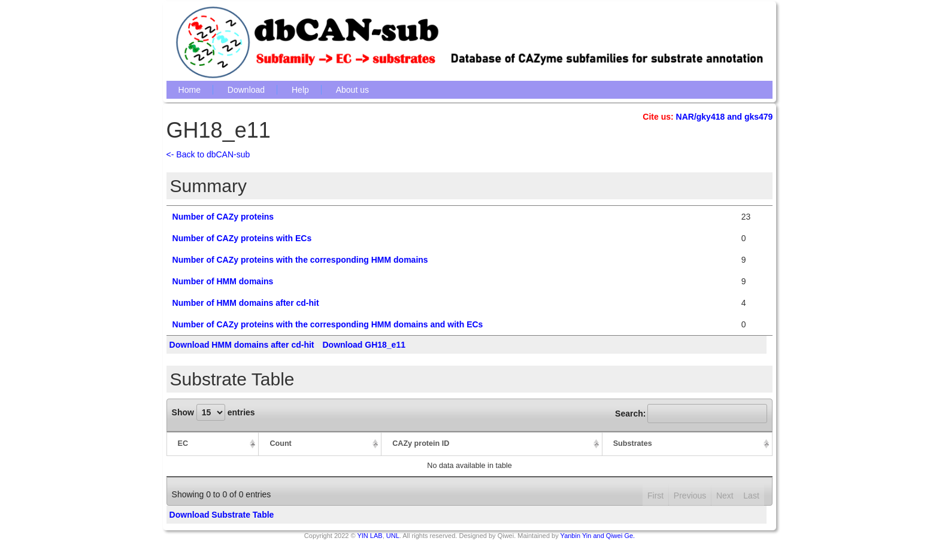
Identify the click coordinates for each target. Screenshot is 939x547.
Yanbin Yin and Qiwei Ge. (598, 535)
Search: (691, 413)
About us (352, 90)
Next (725, 495)
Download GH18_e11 (363, 345)
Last (751, 495)
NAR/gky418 (700, 116)
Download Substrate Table (221, 514)
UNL (392, 535)
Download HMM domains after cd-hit (241, 345)
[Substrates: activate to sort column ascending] (687, 444)
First (655, 495)
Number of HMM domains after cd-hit (245, 303)
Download (246, 90)
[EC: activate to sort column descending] (212, 444)
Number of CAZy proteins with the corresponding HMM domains (300, 260)
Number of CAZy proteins (223, 216)
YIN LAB (369, 535)
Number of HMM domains (223, 281)
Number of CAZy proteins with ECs (242, 238)
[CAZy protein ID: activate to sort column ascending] (491, 444)
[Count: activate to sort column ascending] (320, 444)
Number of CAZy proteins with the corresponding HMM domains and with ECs (327, 324)
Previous (690, 495)
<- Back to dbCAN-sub (208, 154)
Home (189, 90)
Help (300, 90)
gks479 (758, 116)
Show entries (213, 412)
